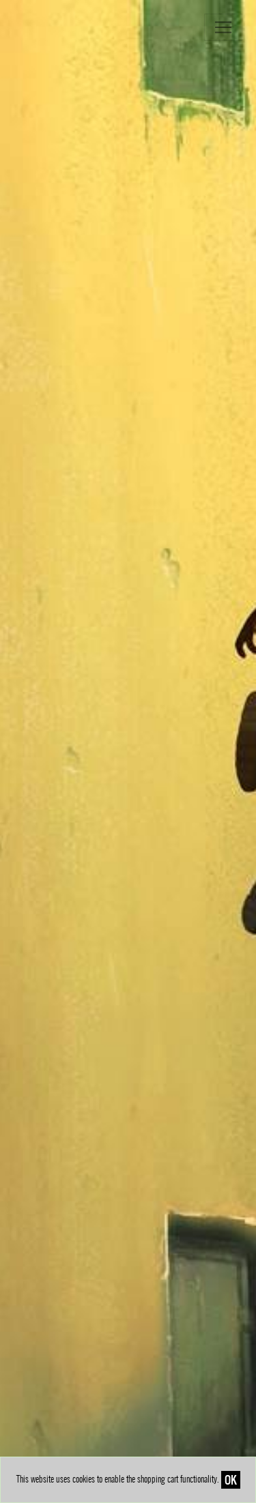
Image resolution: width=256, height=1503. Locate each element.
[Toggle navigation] (223, 27)
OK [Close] (231, 1480)
